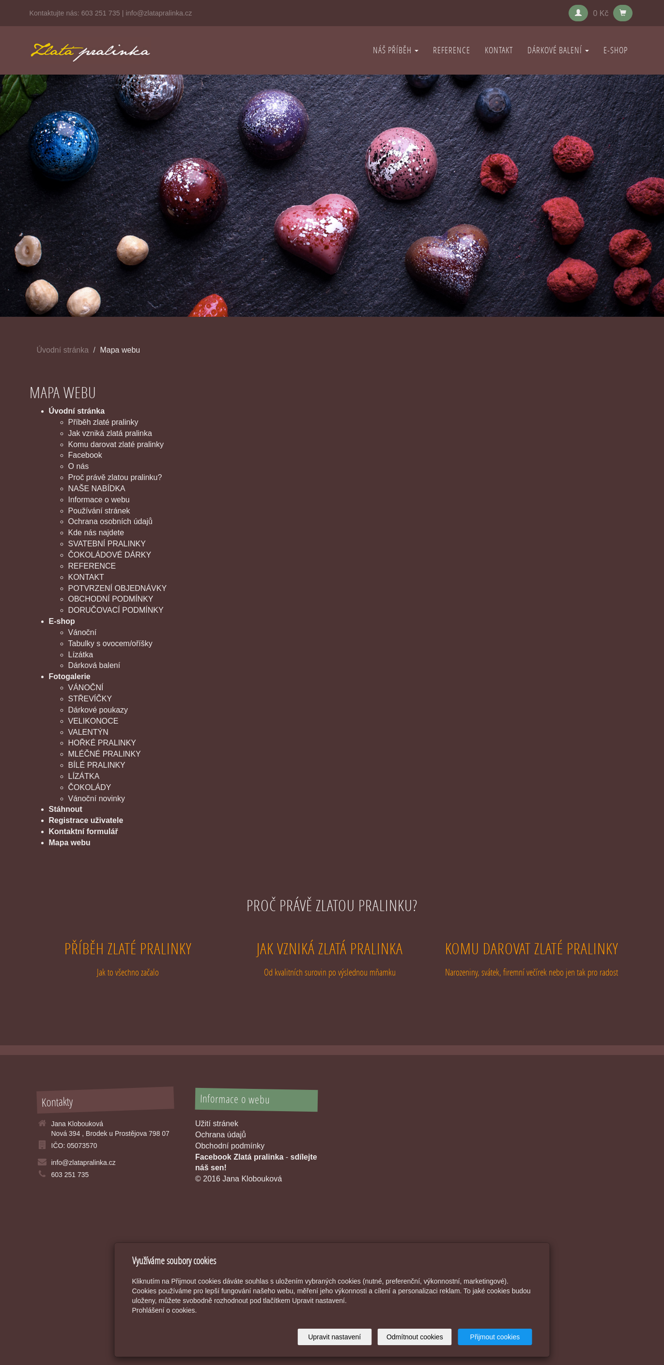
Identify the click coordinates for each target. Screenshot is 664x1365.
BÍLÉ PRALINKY (96, 765)
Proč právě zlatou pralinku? (115, 477)
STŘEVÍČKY (90, 699)
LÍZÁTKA (84, 776)
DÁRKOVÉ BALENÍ (558, 50)
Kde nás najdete (96, 532)
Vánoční (82, 632)
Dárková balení (94, 665)
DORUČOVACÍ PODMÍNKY (116, 610)
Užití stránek (216, 1123)
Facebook (85, 455)
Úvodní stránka (63, 350)
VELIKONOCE (93, 721)
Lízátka (80, 655)
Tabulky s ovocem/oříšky (110, 643)
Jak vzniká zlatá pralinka (110, 433)
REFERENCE (451, 50)
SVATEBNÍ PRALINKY (107, 544)
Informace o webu (99, 500)
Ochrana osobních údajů (110, 521)
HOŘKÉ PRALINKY (102, 743)
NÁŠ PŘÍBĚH (395, 50)
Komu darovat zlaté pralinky (116, 444)
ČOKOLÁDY (89, 787)
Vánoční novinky (96, 798)
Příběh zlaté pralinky (103, 422)
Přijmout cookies (495, 1337)
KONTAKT (499, 50)
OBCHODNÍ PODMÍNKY (111, 599)
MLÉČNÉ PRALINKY (104, 754)
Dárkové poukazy (98, 710)
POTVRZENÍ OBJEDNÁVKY (117, 588)
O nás (78, 466)
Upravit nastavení (335, 1337)
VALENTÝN (88, 732)
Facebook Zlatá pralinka (239, 1157)
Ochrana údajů (220, 1135)
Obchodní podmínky (229, 1146)
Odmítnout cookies (414, 1337)
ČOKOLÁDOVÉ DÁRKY (110, 555)
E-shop (615, 50)
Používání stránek (99, 511)
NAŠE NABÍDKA (96, 488)
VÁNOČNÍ (86, 687)
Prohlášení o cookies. (164, 1310)
